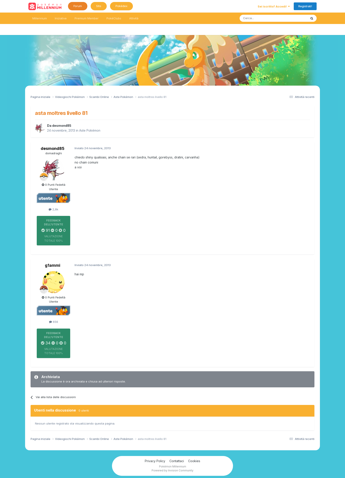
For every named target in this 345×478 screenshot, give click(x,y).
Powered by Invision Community (172, 470)
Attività (133, 18)
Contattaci (176, 461)
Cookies (194, 461)
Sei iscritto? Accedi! (274, 6)
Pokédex (121, 6)
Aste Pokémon (89, 130)
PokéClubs (113, 18)
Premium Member (87, 18)
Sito (98, 6)
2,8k (53, 209)
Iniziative (61, 18)
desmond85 (61, 125)
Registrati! (305, 6)
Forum (77, 6)
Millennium (39, 18)
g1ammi (52, 265)
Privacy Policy (155, 461)
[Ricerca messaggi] (263, 18)
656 (53, 322)
